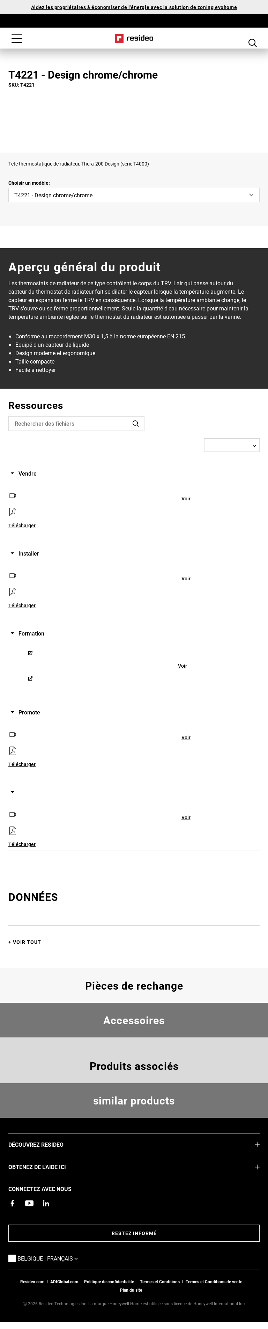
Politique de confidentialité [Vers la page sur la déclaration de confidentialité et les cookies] (109, 1281)
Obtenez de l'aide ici (47, 1166)
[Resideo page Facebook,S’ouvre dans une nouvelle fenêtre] (12, 1203)
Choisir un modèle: (29, 182)
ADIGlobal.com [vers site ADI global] (64, 1281)
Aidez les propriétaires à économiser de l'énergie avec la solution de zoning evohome (134, 7)
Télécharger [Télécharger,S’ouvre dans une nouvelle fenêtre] (22, 525)
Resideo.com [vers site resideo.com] (32, 1281)
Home (134, 38)
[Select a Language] (232, 445)
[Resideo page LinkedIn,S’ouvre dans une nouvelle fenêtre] (46, 1203)
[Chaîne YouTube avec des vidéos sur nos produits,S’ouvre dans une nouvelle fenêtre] (29, 1203)
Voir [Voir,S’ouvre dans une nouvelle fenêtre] (186, 498)
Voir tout (27, 942)
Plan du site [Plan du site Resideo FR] (131, 1290)
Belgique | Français (58, 1258)
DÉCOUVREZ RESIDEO (46, 1144)
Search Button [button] (252, 39)
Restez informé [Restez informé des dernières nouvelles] (134, 1233)
